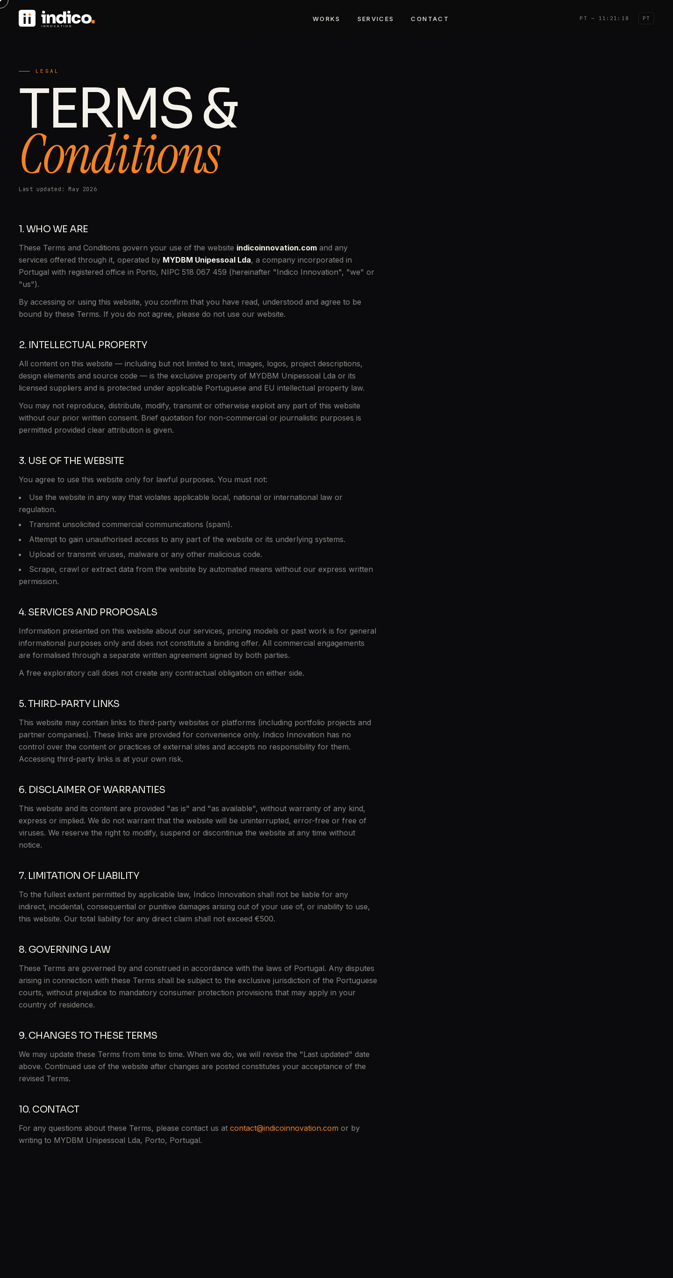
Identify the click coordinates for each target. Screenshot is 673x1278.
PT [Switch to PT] (646, 18)
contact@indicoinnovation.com (284, 1128)
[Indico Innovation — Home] (100, 18)
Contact (430, 18)
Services (376, 18)
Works (327, 18)
